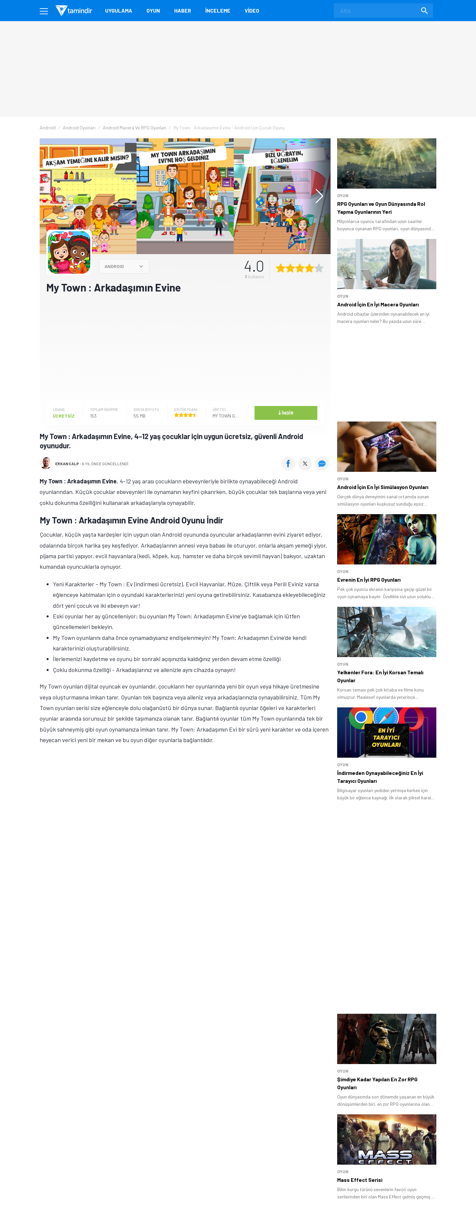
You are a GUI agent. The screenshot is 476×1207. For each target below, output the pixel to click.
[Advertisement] (185, 346)
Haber (182, 10)
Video (252, 10)
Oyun (153, 10)
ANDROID (114, 266)
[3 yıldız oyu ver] (299, 268)
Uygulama (118, 10)
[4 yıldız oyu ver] (309, 268)
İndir (286, 412)
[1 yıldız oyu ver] (280, 268)
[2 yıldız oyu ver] (290, 268)
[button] (316, 196)
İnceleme (217, 10)
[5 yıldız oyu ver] (319, 268)
